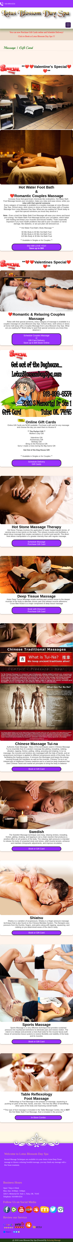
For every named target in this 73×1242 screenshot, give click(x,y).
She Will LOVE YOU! (36, 247)
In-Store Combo (38, 1117)
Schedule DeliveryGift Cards (36, 463)
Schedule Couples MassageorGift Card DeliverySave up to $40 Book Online (36, 339)
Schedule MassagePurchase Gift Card (36, 543)
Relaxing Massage (54, 1240)
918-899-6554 (7, 4)
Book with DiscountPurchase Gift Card (36, 610)
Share (6, 1232)
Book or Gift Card (36, 769)
